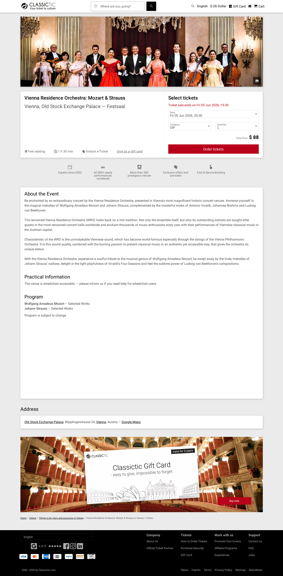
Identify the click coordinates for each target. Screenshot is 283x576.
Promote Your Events (228, 541)
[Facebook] (34, 546)
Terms (207, 570)
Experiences (222, 555)
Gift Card (186, 555)
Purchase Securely (192, 548)
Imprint (196, 570)
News (184, 570)
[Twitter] (73, 547)
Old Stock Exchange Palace (43, 422)
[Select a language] (57, 537)
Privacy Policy (223, 570)
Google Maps (131, 422)
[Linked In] (80, 547)
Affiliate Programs (226, 548)
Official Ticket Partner (159, 548)
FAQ (251, 548)
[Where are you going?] (120, 5)
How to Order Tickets (194, 541)
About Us (152, 541)
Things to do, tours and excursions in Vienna (61, 518)
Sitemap (240, 570)
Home (23, 518)
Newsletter (255, 570)
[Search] (151, 6)
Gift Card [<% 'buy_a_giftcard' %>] (237, 6)
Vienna (101, 422)
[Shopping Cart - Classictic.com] (259, 6)
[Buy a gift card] (141, 474)
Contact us (255, 541)
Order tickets (213, 149)
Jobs (251, 555)
